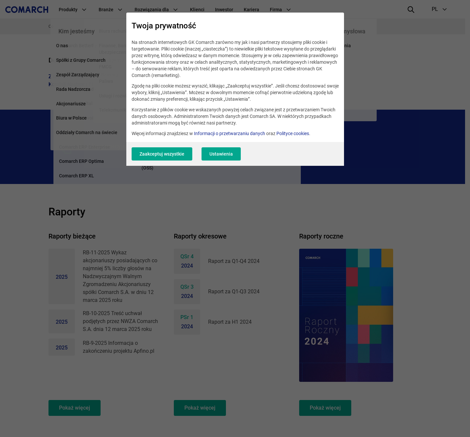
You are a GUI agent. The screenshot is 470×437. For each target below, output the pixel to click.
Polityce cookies (292, 133)
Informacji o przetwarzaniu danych (229, 133)
